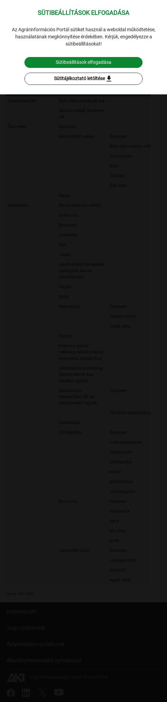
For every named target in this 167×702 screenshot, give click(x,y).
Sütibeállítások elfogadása (83, 62)
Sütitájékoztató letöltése (83, 79)
